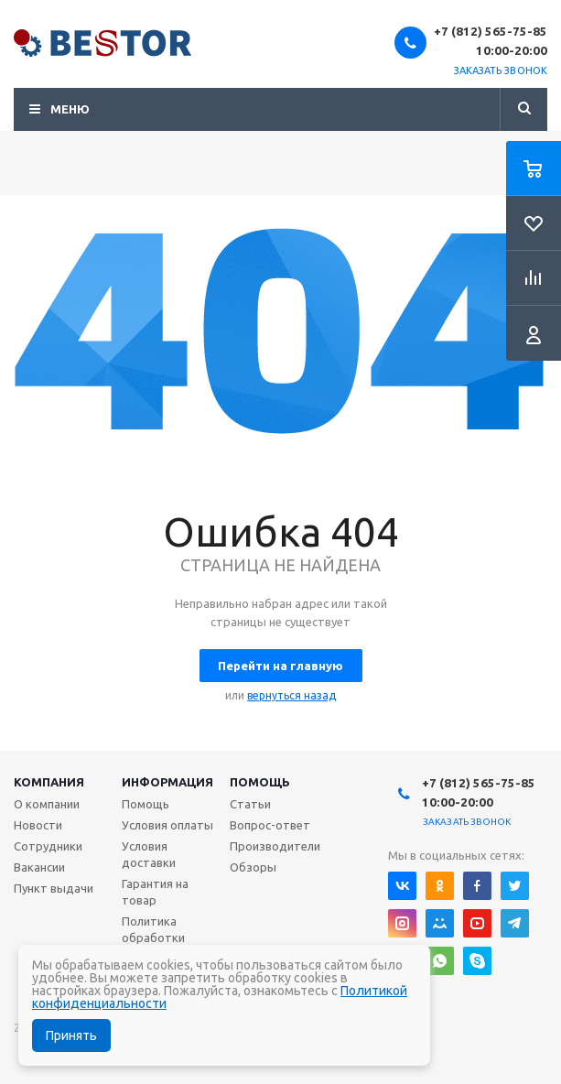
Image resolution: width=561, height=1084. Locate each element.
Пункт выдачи (53, 888)
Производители (275, 846)
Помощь (260, 781)
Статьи (250, 803)
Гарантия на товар (155, 891)
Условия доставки (149, 854)
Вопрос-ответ (270, 824)
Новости (38, 824)
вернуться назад (291, 695)
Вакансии (39, 867)
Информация (167, 781)
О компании (47, 803)
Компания (49, 781)
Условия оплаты (167, 824)
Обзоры (253, 867)
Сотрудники (48, 846)
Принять (71, 1035)
